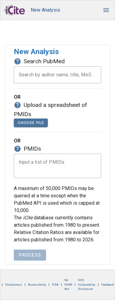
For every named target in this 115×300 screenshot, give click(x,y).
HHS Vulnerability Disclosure (86, 284)
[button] (106, 10)
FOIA (55, 284)
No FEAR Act (68, 284)
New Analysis (45, 10)
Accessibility (37, 284)
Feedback (107, 284)
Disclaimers (13, 284)
